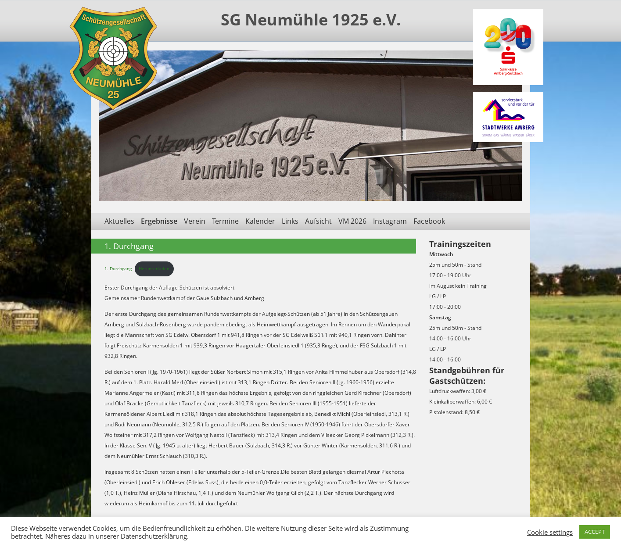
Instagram (390, 221)
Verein (194, 221)
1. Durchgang (118, 269)
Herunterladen (154, 269)
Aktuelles (119, 221)
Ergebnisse (159, 221)
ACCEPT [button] (595, 532)
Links (290, 221)
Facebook (429, 221)
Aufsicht (318, 221)
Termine (225, 221)
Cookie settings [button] (550, 532)
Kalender (260, 221)
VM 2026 (352, 221)
